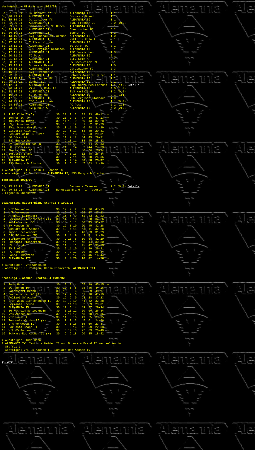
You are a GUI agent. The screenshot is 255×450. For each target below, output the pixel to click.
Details (133, 102)
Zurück (7, 434)
